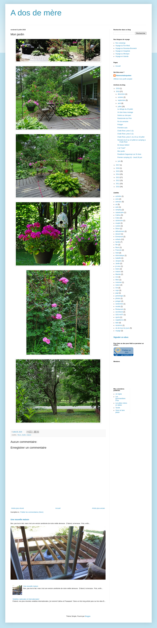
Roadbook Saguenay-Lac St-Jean (129, 154)
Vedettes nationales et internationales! (26, 599)
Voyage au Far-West (122, 46)
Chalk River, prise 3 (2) (125, 134)
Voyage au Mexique (122, 54)
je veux (117, 266)
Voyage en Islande (122, 56)
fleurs (19, 435)
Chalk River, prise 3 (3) (125, 131)
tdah (116, 323)
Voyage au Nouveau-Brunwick (126, 48)
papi (116, 293)
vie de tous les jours (122, 328)
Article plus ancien (98, 508)
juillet (120, 106)
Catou (117, 218)
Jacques (118, 261)
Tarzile (117, 408)
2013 (118, 177)
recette (117, 306)
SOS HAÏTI (119, 315)
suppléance (119, 320)
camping (118, 210)
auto (116, 207)
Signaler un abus (120, 337)
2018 (118, 91)
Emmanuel (119, 237)
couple (117, 223)
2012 (118, 180)
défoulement (119, 231)
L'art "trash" (121, 148)
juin (119, 161)
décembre (121, 94)
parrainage (119, 296)
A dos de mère (36, 12)
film (116, 245)
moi (116, 277)
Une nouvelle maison (20, 519)
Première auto (122, 128)
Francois (118, 250)
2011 (118, 184)
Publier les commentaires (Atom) (31, 512)
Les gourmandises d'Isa (120, 398)
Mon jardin (121, 151)
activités (118, 196)
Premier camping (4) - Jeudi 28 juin (129, 157)
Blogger (87, 616)
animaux (118, 202)
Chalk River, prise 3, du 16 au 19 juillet (130, 137)
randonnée (119, 304)
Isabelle (118, 258)
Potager (120, 124)
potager (118, 301)
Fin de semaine (122, 121)
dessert (118, 234)
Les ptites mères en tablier (121, 404)
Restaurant (119, 309)
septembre (122, 100)
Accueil (58, 508)
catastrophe (119, 212)
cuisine (117, 226)
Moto (117, 280)
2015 (118, 171)
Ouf (116, 288)
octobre (120, 97)
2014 (118, 174)
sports (117, 317)
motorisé (118, 282)
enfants (118, 239)
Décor (117, 229)
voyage (118, 331)
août (119, 103)
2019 (118, 88)
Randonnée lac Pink (124, 118)
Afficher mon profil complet (122, 79)
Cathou (118, 215)
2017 (118, 165)
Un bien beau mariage (125, 112)
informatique (119, 255)
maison (29, 435)
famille (117, 242)
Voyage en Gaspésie (122, 51)
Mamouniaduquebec (123, 75)
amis (117, 199)
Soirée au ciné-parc (124, 115)
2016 (118, 168)
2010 (118, 187)
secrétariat (119, 312)
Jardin (24, 435)
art (116, 204)
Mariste (118, 274)
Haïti (117, 253)
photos (117, 298)
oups (117, 290)
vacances (118, 325)
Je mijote (118, 394)
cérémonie (119, 220)
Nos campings (120, 43)
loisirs (117, 269)
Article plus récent (17, 508)
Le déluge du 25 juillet (125, 109)
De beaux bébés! (123, 145)
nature (117, 285)
